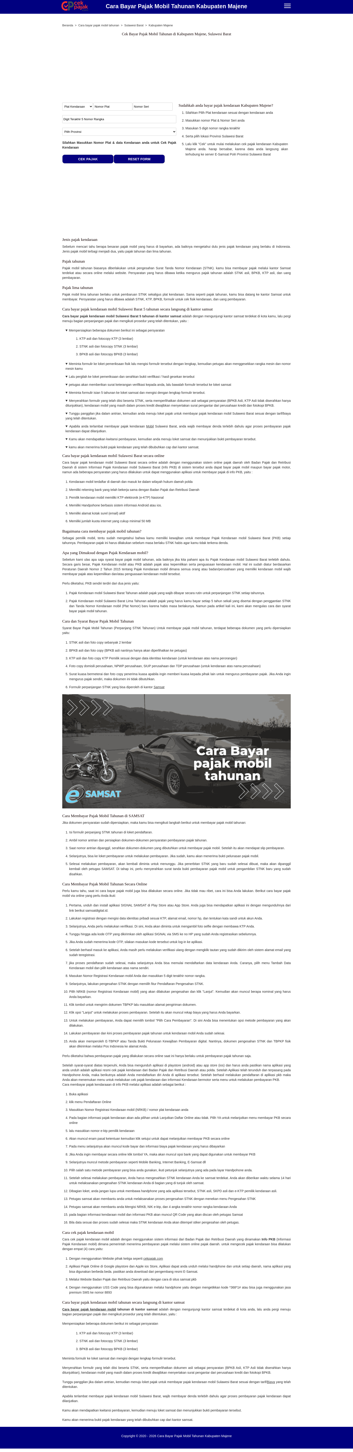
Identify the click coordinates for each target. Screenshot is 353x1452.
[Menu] (287, 6)
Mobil (150, 426)
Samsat (159, 687)
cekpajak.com (153, 1258)
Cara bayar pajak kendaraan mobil (89, 1309)
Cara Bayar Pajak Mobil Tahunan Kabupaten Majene (176, 6)
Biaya (271, 1382)
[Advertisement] (176, 70)
